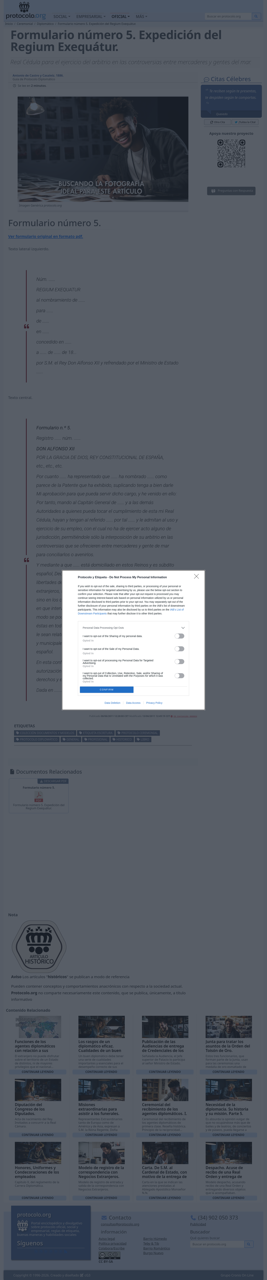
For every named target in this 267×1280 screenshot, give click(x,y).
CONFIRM (107, 689)
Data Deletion (112, 702)
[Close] (197, 577)
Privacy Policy (154, 702)
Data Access (133, 702)
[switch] (179, 636)
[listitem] (133, 628)
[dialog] (133, 640)
